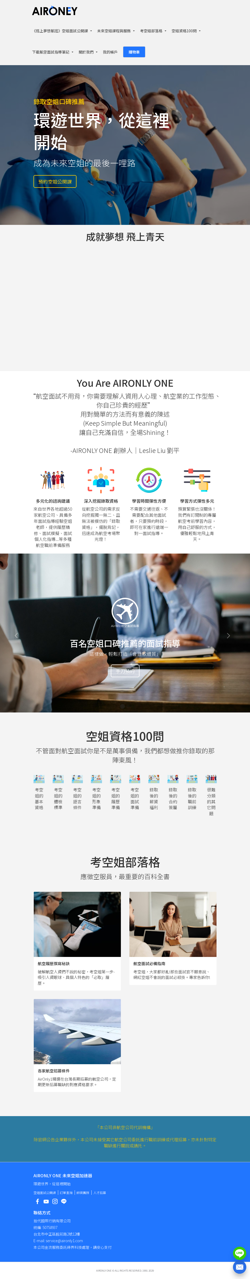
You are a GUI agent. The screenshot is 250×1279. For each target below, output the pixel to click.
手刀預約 (125, 670)
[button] (18, 633)
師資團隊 (83, 1192)
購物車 (134, 52)
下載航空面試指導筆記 (50, 52)
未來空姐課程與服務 (114, 30)
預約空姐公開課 (55, 181)
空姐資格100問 (184, 30)
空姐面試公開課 (44, 1192)
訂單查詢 (66, 1192)
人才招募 (99, 1192)
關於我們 (86, 52)
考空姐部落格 (151, 30)
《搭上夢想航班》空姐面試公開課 (60, 30)
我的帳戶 (110, 52)
